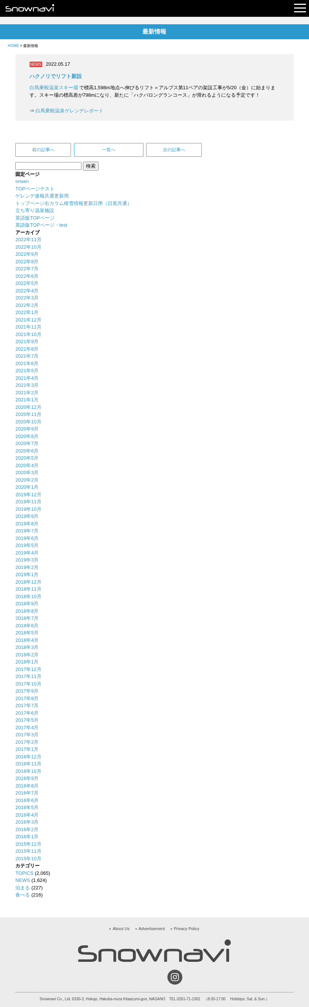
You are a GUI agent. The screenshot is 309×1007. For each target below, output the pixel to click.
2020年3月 (26, 472)
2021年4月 (26, 378)
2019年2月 (26, 567)
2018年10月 (28, 596)
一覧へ (108, 149)
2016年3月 (26, 822)
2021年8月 (26, 349)
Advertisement (152, 928)
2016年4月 (26, 815)
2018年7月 (26, 618)
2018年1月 (26, 662)
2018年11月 (28, 589)
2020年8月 (26, 436)
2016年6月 (26, 800)
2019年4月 (26, 553)
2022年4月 (26, 290)
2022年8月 (26, 261)
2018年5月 (26, 632)
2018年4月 (26, 640)
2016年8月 (26, 786)
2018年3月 (26, 647)
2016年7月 (26, 793)
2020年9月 (26, 429)
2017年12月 (28, 669)
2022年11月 (28, 239)
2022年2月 (26, 305)
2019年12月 (28, 494)
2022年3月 (26, 298)
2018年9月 (26, 603)
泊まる (22, 888)
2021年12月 (28, 320)
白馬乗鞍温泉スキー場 (54, 87)
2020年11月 (28, 414)
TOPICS (24, 873)
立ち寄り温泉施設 (34, 210)
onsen (21, 181)
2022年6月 (26, 276)
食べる (22, 895)
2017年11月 (28, 676)
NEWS (22, 880)
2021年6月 (26, 363)
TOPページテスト (35, 189)
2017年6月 (26, 713)
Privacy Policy (186, 928)
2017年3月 (26, 734)
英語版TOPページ (35, 218)
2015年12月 (28, 844)
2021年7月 (26, 356)
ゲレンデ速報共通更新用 (42, 196)
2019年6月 (26, 538)
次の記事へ (174, 149)
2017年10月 (28, 684)
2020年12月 (28, 407)
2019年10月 (28, 509)
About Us (120, 928)
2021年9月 (26, 341)
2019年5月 (26, 545)
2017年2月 (26, 742)
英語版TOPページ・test (41, 225)
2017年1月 (26, 749)
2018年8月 (26, 611)
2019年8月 (26, 523)
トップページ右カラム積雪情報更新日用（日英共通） (73, 203)
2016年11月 (28, 764)
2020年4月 (26, 465)
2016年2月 (26, 829)
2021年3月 (26, 385)
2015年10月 (28, 858)
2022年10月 (28, 247)
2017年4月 (26, 727)
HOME (13, 46)
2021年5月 (26, 370)
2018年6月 (26, 625)
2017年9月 (26, 691)
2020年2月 (26, 480)
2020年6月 (26, 451)
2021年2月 (26, 392)
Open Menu (300, 8)
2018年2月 (26, 655)
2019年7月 (26, 531)
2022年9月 (26, 254)
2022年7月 (26, 268)
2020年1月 (26, 487)
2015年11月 (28, 851)
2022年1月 (26, 312)
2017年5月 (26, 720)
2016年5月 (26, 807)
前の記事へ (43, 149)
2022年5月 (26, 283)
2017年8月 (26, 698)
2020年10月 (28, 422)
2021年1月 (26, 400)
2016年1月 (26, 836)
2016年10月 (28, 771)
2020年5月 (26, 458)
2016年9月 (26, 778)
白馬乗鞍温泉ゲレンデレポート (69, 111)
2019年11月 (28, 501)
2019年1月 (26, 574)
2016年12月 (28, 756)
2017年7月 (26, 705)
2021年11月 (28, 327)
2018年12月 (28, 582)
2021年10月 (28, 334)
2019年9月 (26, 516)
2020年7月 (26, 443)
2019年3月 (26, 560)
